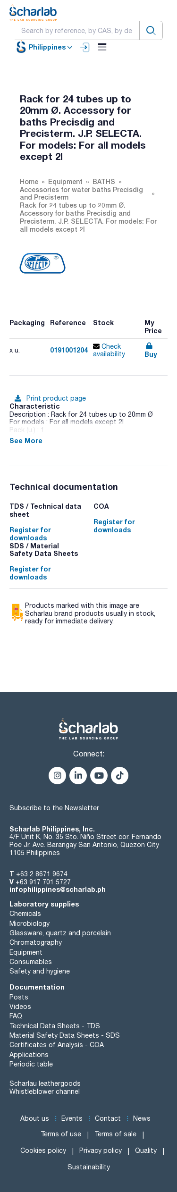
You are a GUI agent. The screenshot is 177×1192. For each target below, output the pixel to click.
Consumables (30, 961)
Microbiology (29, 923)
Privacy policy (100, 1150)
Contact (108, 1118)
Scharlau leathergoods (45, 1083)
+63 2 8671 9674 (41, 874)
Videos (20, 1006)
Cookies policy (43, 1150)
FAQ (15, 1016)
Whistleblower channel (44, 1091)
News (142, 1118)
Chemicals (25, 913)
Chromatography (35, 942)
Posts (18, 997)
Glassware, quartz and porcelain (60, 933)
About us (34, 1118)
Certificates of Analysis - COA (56, 1045)
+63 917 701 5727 (43, 882)
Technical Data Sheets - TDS (54, 1026)
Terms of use (61, 1134)
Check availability (109, 350)
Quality (146, 1150)
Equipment (25, 952)
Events (72, 1118)
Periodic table (31, 1064)
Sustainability (88, 1167)
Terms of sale (115, 1134)
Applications (29, 1054)
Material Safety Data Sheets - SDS (64, 1035)
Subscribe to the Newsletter (54, 808)
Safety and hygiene (39, 971)
